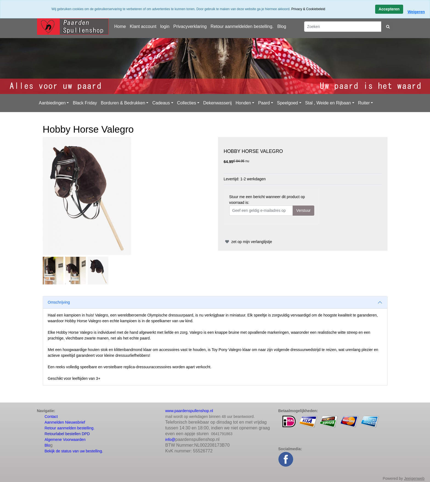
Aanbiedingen (52, 103)
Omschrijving (59, 302)
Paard (264, 103)
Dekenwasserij (217, 103)
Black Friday (85, 103)
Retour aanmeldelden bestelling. (242, 26)
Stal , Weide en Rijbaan (328, 103)
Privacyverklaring (190, 26)
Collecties (186, 103)
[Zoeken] (342, 26)
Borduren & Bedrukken (123, 103)
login (164, 26)
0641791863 (222, 434)
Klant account (143, 26)
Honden (243, 103)
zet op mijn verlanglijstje (248, 241)
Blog (281, 26)
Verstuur (303, 210)
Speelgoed (287, 103)
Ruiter (364, 103)
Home (120, 26)
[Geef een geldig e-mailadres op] (261, 211)
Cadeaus (161, 103)
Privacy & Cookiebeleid (308, 9)
